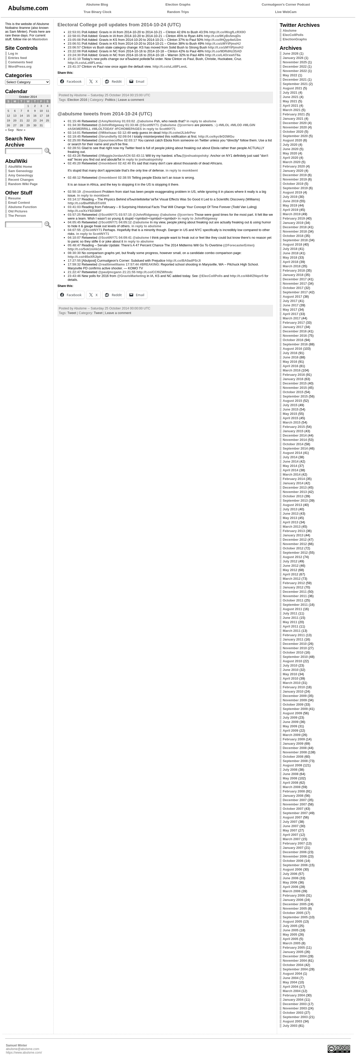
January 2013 (293, 535)
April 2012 (290, 574)
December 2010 (295, 644)
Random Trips (178, 12)
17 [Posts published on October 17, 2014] (41, 115)
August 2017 (292, 296)
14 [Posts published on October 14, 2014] (21, 115)
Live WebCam (285, 12)
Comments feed (20, 62)
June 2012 (291, 566)
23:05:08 (74, 40)
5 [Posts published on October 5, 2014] (8, 110)
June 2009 (291, 722)
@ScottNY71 (149, 125)
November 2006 (295, 856)
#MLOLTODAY (103, 129)
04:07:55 (74, 230)
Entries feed (17, 58)
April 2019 (290, 210)
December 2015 (295, 383)
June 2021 (291, 97)
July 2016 (290, 353)
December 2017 (295, 279)
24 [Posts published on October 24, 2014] (41, 120)
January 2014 (293, 483)
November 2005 (295, 908)
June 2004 (291, 978)
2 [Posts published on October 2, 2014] (34, 105)
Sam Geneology (20, 171)
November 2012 (295, 544)
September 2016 (295, 344)
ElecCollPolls (293, 35)
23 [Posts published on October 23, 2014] (35, 120)
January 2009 (293, 743)
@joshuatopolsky (194, 156)
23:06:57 (74, 47)
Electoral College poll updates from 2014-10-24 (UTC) (119, 24)
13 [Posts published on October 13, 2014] (15, 115)
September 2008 (295, 761)
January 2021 (293, 118)
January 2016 (293, 379)
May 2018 (290, 257)
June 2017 (291, 305)
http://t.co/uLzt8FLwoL (85, 63)
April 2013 (290, 522)
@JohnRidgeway (111, 125)
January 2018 (293, 275)
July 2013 (290, 509)
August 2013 (292, 505)
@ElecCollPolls (211, 276)
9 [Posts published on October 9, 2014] (34, 110)
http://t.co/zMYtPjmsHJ (223, 43)
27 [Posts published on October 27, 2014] (15, 125)
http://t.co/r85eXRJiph (84, 257)
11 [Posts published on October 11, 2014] (47, 110)
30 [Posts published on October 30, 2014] (35, 125)
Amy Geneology (20, 175)
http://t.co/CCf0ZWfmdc (154, 272)
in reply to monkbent (182, 170)
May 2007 (290, 830)
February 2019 (294, 218)
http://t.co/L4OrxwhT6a (223, 55)
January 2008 (293, 796)
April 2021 (290, 105)
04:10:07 (74, 237)
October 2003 (293, 1013)
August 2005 (292, 921)
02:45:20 (74, 163)
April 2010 (290, 678)
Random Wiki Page (23, 184)
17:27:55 (74, 260)
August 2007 (292, 817)
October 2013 (293, 496)
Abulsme (289, 30)
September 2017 (295, 292)
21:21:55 (128, 272)
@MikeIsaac (107, 133)
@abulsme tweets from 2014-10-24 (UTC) (104, 113)
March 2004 (292, 991)
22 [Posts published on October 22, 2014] (28, 120)
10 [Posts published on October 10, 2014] (41, 110)
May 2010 (290, 674)
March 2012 (292, 579)
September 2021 (295, 84)
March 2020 (292, 162)
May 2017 (290, 309)
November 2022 (295, 71)
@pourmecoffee (110, 140)
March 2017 (292, 318)
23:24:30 (74, 55)
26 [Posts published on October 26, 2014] (8, 125)
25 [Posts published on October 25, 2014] (47, 120)
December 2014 (295, 435)
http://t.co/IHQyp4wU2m (222, 40)
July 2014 (290, 457)
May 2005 (290, 934)
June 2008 (291, 774)
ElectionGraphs (295, 39)
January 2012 (293, 587)
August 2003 (292, 1021)
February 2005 (294, 947)
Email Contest (19, 202)
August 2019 (292, 192)
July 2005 (290, 926)
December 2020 (295, 123)
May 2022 (290, 75)
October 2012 (293, 548)
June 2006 (291, 878)
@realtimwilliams (111, 264)
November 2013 (295, 492)
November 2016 (295, 335)
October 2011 (293, 600)
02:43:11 (138, 156)
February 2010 (294, 687)
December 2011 (295, 592)
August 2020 (292, 140)
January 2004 (293, 1000)
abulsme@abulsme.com (22, 1049)
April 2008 (290, 783)
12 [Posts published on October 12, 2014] (8, 115)
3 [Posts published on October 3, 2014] (41, 105)
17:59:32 (74, 264)
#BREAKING (149, 264)
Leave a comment (131, 100)
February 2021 (294, 114)
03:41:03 (74, 207)
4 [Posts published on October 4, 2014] (47, 105)
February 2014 (294, 479)
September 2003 (295, 1017)
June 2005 (291, 930)
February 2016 (294, 375)
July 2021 (290, 92)
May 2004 (290, 982)
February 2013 (294, 531)
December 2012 (295, 539)
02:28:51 (74, 148)
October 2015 (293, 392)
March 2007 (292, 839)
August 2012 (292, 557)
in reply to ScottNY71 (159, 129)
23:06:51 (74, 43)
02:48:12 (74, 177)
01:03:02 (128, 121)
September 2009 (295, 709)
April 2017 (290, 314)
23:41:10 (74, 59)
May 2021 (290, 101)
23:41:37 (74, 66)
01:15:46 (74, 121)
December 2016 (295, 331)
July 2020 (290, 145)
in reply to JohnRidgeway (197, 218)
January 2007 (293, 848)
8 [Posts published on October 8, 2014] (28, 110)
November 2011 (295, 596)
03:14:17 (74, 199)
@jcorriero (185, 125)
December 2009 (295, 696)
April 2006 (290, 887)
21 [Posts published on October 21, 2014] (21, 120)
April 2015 (290, 418)
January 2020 (293, 171)
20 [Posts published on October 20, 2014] (15, 120)
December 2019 (295, 175)
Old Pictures (17, 211)
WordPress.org (20, 66)
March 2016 (292, 370)
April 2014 (290, 470)
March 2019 (292, 214)
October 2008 (293, 756)
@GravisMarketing (131, 276)
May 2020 (290, 153)
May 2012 (290, 570)
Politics (110, 100)
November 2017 (295, 283)
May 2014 (290, 466)
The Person (17, 216)
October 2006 (293, 861)
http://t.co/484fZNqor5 (247, 276)
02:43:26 (74, 156)
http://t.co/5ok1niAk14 (85, 249)
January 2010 (293, 691)
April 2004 (290, 986)
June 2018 (291, 253)
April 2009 (290, 730)
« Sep (9, 130)
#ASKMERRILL (79, 129)
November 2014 (295, 440)
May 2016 (290, 362)
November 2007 (295, 804)
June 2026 (291, 53)
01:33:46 (131, 125)
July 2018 (290, 249)
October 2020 (293, 132)
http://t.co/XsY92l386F (85, 211)
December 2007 (295, 800)
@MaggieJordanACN (114, 156)
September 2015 (295, 396)
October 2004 (293, 965)
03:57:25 (74, 214)
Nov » (21, 130)
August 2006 (292, 869)
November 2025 (295, 62)
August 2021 (292, 88)
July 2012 (290, 561)
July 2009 (290, 717)
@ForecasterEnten (238, 245)
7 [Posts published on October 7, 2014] (21, 110)
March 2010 (292, 683)
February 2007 (294, 843)
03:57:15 (125, 214)
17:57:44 (132, 264)
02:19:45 (74, 136)
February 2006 (294, 895)
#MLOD (236, 125)
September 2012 (295, 552)
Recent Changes (21, 180)
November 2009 (295, 700)
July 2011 (290, 613)
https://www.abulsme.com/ (24, 1052)
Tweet (71, 313)
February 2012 (294, 583)
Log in (13, 53)
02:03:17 (130, 140)
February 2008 (294, 791)
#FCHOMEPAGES (128, 129)
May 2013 (290, 518)
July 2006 (290, 874)
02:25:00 (74, 140)
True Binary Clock (97, 12)
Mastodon (40, 39)
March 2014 (292, 474)
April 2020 (290, 158)
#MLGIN (249, 125)
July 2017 (290, 301)
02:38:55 (124, 177)
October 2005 (293, 913)
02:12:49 (124, 133)
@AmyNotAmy (109, 121)
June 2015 (291, 409)
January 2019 (293, 223)
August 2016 (292, 349)
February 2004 (294, 995)
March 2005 (292, 943)
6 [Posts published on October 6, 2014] (15, 110)
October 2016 (293, 340)
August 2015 (292, 401)
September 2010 (295, 657)
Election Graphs (178, 4)
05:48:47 (74, 245)
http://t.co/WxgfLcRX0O (227, 32)
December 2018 (295, 227)
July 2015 (290, 405)
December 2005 (295, 904)
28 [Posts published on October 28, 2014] (21, 125)
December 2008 (295, 748)
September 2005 (295, 917)
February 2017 (294, 322)
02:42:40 (124, 163)
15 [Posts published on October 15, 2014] (28, 115)
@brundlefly (107, 136)
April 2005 (290, 939)
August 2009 (292, 713)
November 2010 (295, 648)
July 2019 (290, 197)
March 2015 (292, 422)
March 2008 (292, 787)
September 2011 (295, 605)
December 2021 (295, 79)
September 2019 (295, 188)
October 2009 (293, 704)
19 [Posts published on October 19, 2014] (8, 120)
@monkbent (107, 163)
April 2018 (290, 262)
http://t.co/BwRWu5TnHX (87, 203)
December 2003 (295, 1004)
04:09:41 (125, 237)
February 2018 (294, 270)
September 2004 (295, 969)
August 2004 (292, 973)
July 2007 (290, 822)
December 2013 (295, 487)
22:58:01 (74, 36)
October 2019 (293, 184)
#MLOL (223, 125)
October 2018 (293, 236)
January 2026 (293, 58)
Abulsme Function (22, 207)
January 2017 (293, 327)
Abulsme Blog (97, 4)
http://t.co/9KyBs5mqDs (222, 36)
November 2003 (295, 1008)
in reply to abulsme (201, 121)
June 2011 (291, 618)
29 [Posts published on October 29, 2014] (28, 125)
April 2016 (290, 366)
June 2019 (291, 201)
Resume (14, 198)
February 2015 (294, 427)
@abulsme (145, 121)
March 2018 (292, 266)
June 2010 (291, 670)
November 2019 (295, 179)
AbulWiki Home (20, 166)
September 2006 (295, 865)
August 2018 (292, 244)
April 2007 (290, 835)
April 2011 (290, 626)
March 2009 (292, 735)
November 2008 (295, 752)
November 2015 (295, 388)
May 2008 (290, 778)
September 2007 (295, 813)
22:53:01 (74, 32)
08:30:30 (74, 253)
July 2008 (290, 769)
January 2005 (293, 952)
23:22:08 (74, 51)
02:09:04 (124, 136)
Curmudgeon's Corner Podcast (286, 4)
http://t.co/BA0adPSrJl (183, 260)
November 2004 (295, 960)
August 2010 (292, 661)
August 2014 (292, 453)
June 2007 (291, 826)
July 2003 (290, 1026)
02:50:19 (74, 192)
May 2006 (290, 882)
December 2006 (295, 852)
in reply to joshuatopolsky (142, 159)
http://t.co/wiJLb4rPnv (178, 133)
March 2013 (292, 526)
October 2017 (293, 288)
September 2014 (295, 448)
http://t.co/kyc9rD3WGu (216, 136)
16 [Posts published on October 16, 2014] (35, 115)
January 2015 (293, 431)
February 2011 (294, 635)
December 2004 (295, 956)
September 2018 (295, 240)
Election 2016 (77, 100)
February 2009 (294, 739)
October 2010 (293, 652)
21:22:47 (74, 272)
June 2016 (291, 357)
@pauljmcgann (109, 272)
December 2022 (295, 66)
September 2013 (295, 500)
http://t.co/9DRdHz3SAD (223, 51)
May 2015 (290, 414)
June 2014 (291, 461)
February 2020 (294, 166)
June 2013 (291, 513)
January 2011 (293, 639)
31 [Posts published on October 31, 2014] (41, 125)
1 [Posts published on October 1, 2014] (28, 105)
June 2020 (291, 149)
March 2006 (292, 891)
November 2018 (295, 231)
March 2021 (292, 110)
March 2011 (292, 631)
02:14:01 (74, 133)
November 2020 (295, 127)
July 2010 (290, 665)
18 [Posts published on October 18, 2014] (47, 115)
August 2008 (292, 765)
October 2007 (293, 809)
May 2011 (290, 622)
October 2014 (293, 444)
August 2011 (292, 609)
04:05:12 (125, 222)
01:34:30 (74, 125)
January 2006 (293, 900)
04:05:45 (74, 222)
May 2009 (290, 726)
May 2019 (290, 205)
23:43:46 (74, 276)
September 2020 (295, 136)
